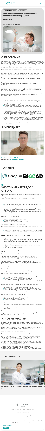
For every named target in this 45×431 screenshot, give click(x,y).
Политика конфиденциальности (22, 412)
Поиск (40, 3)
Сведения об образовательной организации (22, 409)
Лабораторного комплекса (16, 159)
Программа (23, 10)
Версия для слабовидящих (22, 416)
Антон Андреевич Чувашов (9, 157)
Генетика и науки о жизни (10, 10)
